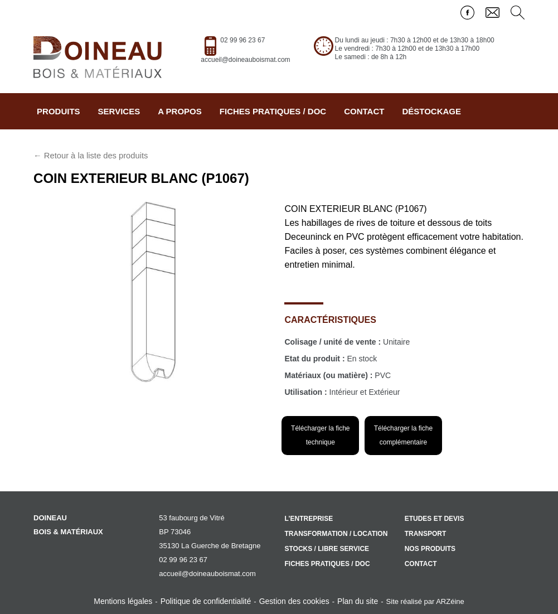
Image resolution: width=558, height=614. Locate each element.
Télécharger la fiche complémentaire (403, 435)
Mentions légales (123, 601)
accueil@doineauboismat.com (245, 60)
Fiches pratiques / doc (273, 111)
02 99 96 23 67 (242, 40)
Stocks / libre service (326, 549)
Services (119, 111)
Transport (426, 534)
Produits (58, 111)
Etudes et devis (434, 519)
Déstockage (431, 111)
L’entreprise (308, 519)
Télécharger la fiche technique (320, 435)
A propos (180, 111)
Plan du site (357, 601)
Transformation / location (335, 534)
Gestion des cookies (294, 601)
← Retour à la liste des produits (90, 155)
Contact (364, 111)
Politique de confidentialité (206, 601)
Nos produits (430, 549)
